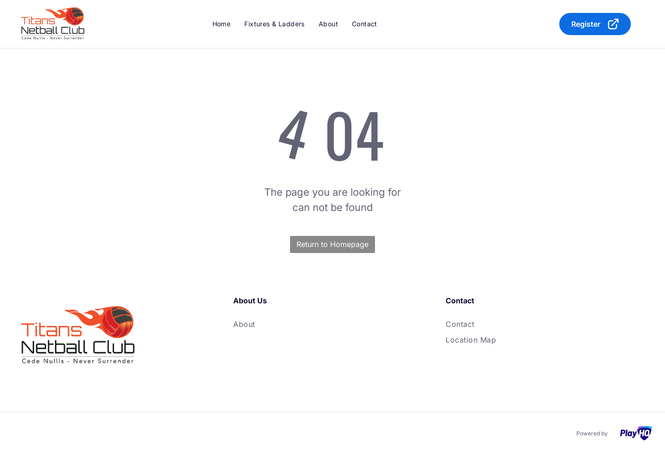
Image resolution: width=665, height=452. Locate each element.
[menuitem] (222, 24)
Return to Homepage (332, 244)
